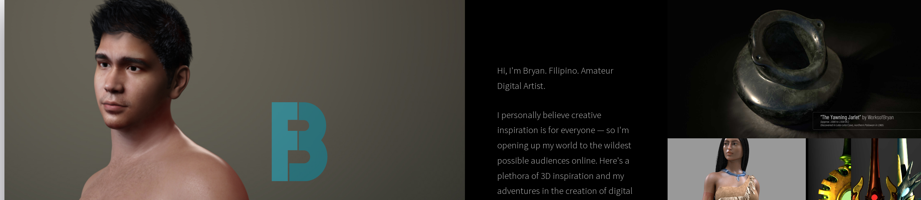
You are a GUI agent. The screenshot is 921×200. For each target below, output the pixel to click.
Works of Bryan (304, 141)
